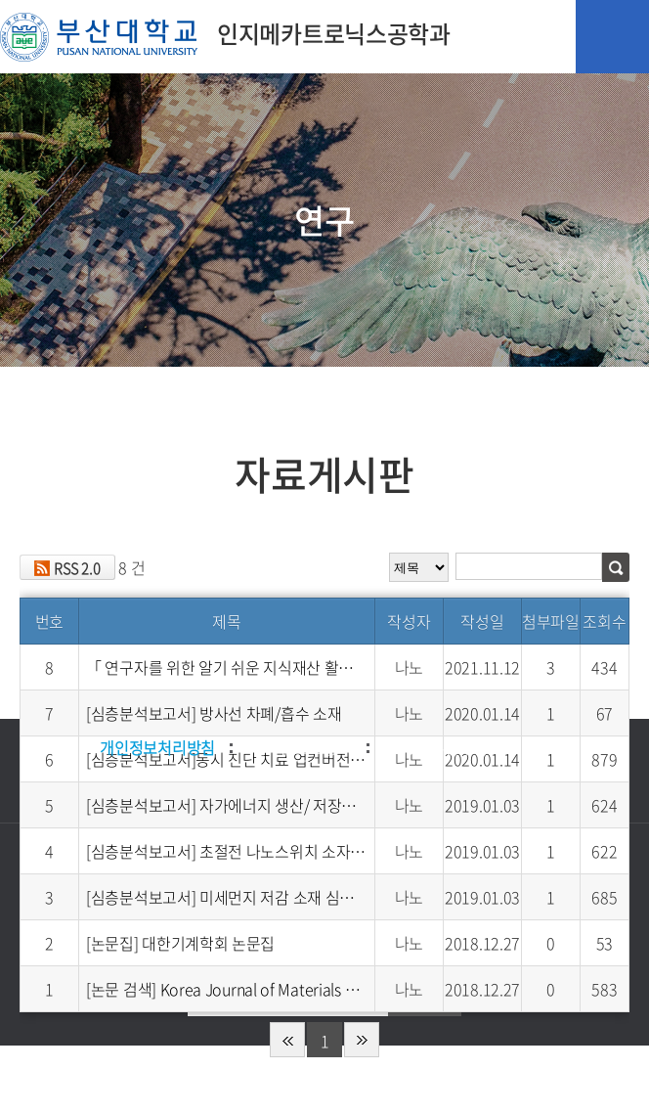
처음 (287, 1039)
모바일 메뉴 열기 (612, 36)
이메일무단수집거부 (451, 747)
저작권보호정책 (301, 747)
